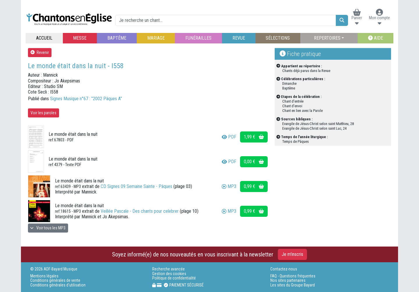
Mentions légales (44, 276)
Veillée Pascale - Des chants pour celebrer (140, 211)
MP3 (229, 186)
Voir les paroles (43, 112)
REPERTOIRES (327, 38)
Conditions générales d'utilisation (58, 285)
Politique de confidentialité (174, 278)
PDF (229, 137)
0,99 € (254, 186)
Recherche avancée (168, 269)
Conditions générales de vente (55, 280)
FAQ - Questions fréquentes (292, 276)
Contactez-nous (283, 269)
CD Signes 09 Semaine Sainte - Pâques (136, 186)
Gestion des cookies (169, 274)
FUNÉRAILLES (198, 38)
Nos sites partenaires (288, 280)
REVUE (238, 38)
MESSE (79, 38)
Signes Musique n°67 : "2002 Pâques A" (86, 98)
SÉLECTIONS (278, 38)
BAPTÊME (116, 38)
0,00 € (254, 161)
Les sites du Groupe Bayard (292, 285)
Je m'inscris (292, 254)
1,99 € (254, 137)
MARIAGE (156, 38)
